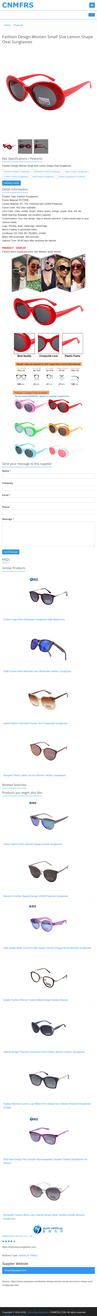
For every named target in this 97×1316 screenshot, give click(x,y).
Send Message (10, 551)
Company (7, 483)
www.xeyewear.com (15, 1270)
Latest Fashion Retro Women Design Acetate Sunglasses (32, 844)
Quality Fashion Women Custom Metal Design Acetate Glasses (35, 1000)
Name (6, 471)
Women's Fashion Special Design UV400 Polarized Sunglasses (35, 896)
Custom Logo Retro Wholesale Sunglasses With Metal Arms (34, 619)
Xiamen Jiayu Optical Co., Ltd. (17, 1236)
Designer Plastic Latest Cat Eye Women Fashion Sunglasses (34, 775)
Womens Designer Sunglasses (17, 171)
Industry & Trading (27, 1255)
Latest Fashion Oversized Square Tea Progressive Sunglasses (35, 723)
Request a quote (11, 183)
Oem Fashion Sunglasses (43, 177)
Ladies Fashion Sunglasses (76, 171)
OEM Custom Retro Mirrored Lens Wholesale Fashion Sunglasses (37, 671)
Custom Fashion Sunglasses (16, 177)
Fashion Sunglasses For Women (71, 177)
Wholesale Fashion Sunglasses (47, 171)
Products (18, 25)
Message (8, 519)
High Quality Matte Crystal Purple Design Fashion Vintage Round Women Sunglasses (47, 948)
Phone (5, 507)
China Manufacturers (37, 1312)
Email (6, 495)
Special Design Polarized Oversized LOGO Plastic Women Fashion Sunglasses (44, 1052)
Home (7, 25)
